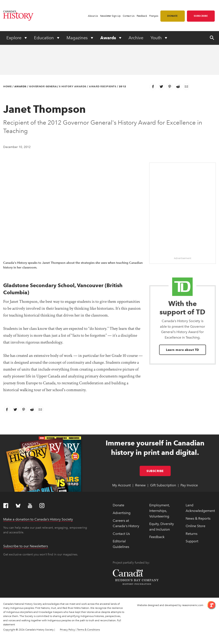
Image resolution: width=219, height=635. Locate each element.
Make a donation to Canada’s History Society (38, 519)
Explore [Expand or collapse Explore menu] (14, 37)
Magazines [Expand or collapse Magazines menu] (78, 37)
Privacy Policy (67, 629)
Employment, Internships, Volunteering (159, 510)
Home (7, 86)
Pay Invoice (189, 485)
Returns (191, 534)
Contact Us (129, 16)
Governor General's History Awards (57, 86)
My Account (121, 485)
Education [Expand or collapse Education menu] (44, 37)
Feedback (142, 16)
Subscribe (201, 15)
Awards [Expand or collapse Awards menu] (108, 37)
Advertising (121, 513)
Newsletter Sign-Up (110, 16)
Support (192, 541)
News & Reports (198, 518)
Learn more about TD (182, 349)
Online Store (195, 526)
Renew (140, 485)
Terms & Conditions (88, 629)
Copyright (9, 629)
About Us (93, 16)
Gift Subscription (163, 485)
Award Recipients (102, 86)
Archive (136, 37)
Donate (172, 15)
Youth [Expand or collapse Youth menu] (157, 37)
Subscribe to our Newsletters (25, 546)
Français (153, 16)
